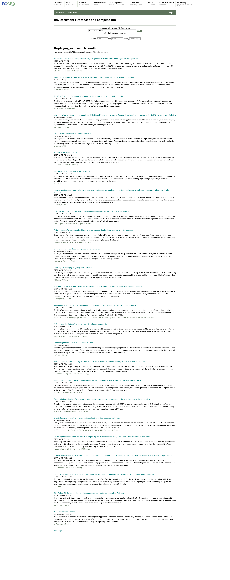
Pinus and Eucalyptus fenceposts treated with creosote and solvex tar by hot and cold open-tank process (94, 77)
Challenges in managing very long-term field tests (73, 268)
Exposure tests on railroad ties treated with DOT (72, 134)
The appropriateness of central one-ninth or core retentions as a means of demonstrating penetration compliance (98, 286)
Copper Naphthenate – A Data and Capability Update (74, 343)
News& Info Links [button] (70, 4)
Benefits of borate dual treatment (67, 152)
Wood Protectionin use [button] (100, 4)
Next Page (58, 530)
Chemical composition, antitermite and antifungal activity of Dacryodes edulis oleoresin (87, 418)
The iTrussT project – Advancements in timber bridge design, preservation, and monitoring (89, 96)
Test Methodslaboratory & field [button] (136, 4)
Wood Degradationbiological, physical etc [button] (117, 4)
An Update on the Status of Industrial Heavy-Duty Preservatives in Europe (82, 324)
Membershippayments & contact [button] (184, 4)
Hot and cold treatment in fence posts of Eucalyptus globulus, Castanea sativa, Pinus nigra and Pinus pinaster (96, 58)
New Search (60, 13)
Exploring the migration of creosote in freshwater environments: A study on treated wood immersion (92, 211)
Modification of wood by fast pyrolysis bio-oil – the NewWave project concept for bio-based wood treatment (95, 305)
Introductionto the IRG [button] (58, 4)
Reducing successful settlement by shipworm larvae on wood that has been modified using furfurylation (93, 230)
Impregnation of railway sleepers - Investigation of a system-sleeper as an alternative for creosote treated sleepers (98, 380)
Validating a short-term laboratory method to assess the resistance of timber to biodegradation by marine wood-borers (100, 361)
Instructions (72, 13)
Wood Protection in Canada (64, 512)
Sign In (172, 13)
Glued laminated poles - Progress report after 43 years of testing (79, 249)
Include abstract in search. (116, 33)
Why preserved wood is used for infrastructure (72, 171)
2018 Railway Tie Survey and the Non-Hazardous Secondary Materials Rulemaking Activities (89, 493)
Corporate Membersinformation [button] (166, 4)
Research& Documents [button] (84, 4)
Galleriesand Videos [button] (151, 4)
